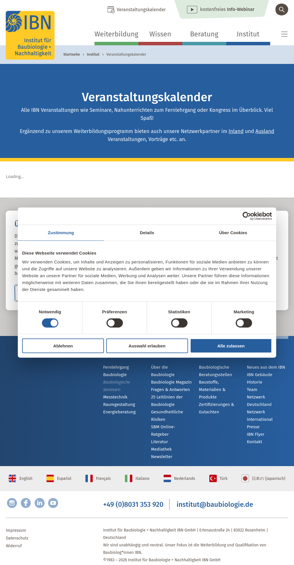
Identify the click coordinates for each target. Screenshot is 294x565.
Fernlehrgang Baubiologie (115, 371)
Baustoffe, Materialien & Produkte (219, 386)
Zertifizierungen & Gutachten (215, 400)
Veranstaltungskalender (141, 9)
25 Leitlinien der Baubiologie (165, 394)
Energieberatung (118, 412)
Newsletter (161, 443)
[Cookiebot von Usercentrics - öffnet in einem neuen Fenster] (247, 216)
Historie (254, 382)
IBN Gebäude (258, 375)
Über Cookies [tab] (233, 232)
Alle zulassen (231, 345)
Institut (248, 34)
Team (252, 390)
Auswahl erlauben (147, 345)
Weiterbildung (116, 34)
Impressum (16, 523)
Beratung (204, 34)
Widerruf (14, 538)
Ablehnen (63, 345)
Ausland (265, 131)
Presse (253, 421)
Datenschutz (17, 530)
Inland (236, 131)
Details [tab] (147, 232)
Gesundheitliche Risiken (166, 409)
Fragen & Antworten (169, 382)
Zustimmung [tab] (61, 232)
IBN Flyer (255, 428)
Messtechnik (114, 397)
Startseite (71, 54)
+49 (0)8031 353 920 (133, 496)
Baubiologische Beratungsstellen (214, 371)
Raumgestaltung (118, 404)
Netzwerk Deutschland (267, 398)
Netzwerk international (259, 409)
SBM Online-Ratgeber (170, 420)
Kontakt (254, 436)
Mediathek (160, 435)
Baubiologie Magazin (170, 375)
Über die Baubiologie (170, 367)
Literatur (159, 428)
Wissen (160, 34)
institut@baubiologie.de (215, 496)
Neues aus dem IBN (264, 367)
